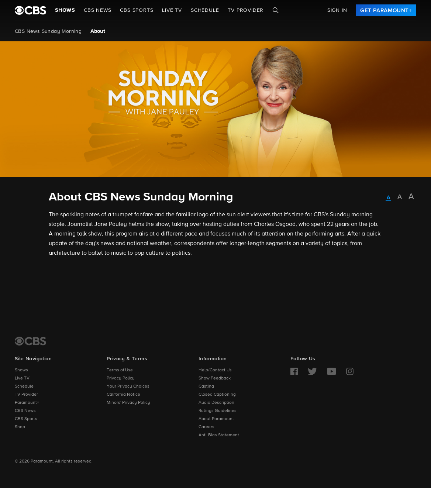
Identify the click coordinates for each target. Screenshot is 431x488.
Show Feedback (215, 378)
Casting (206, 386)
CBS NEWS (97, 10)
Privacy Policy (121, 378)
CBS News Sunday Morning (48, 31)
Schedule (205, 10)
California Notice (123, 394)
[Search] (275, 10)
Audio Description (216, 403)
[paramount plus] (30, 10)
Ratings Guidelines (218, 411)
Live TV (22, 378)
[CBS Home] (30, 341)
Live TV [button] (172, 10)
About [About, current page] (97, 31)
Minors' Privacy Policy (128, 403)
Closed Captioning (217, 394)
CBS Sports (26, 419)
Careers (206, 427)
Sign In (337, 10)
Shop (20, 427)
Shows (65, 10)
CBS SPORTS (136, 10)
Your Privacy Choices (128, 386)
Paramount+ (27, 403)
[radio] (388, 198)
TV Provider (245, 10)
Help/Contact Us (215, 370)
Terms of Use (120, 370)
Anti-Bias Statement (219, 435)
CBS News (25, 411)
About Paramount (216, 419)
